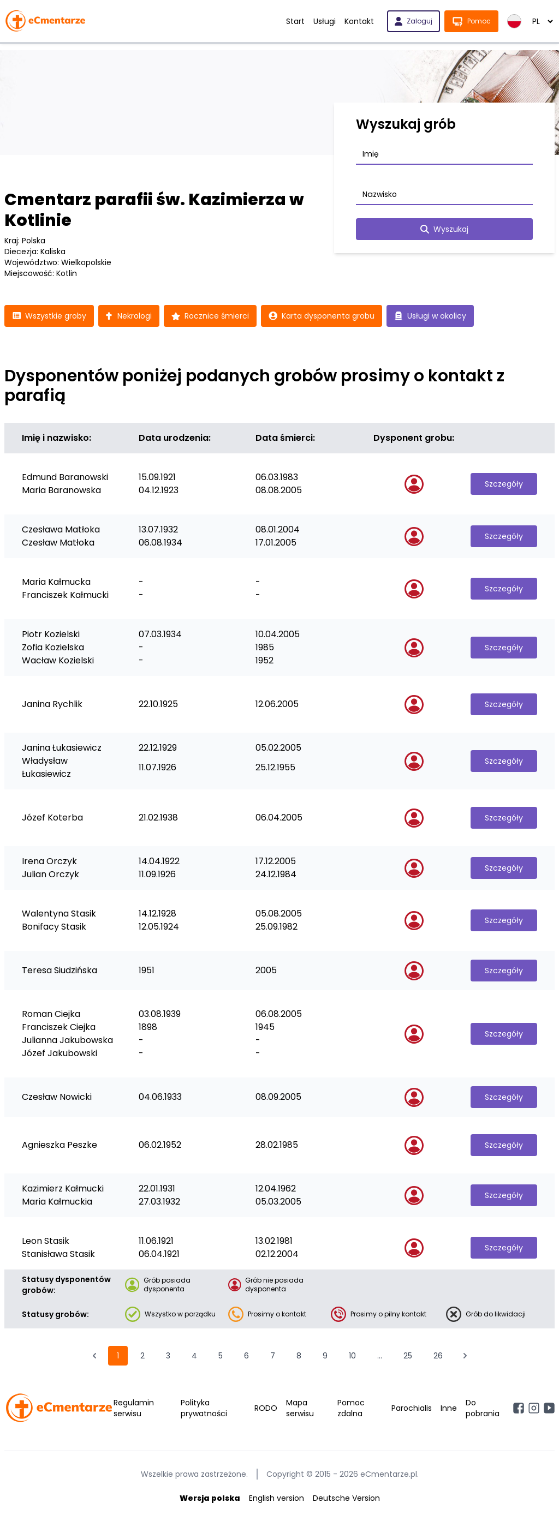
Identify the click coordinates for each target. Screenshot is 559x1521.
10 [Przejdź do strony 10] (352, 1355)
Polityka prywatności (204, 1408)
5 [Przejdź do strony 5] (220, 1355)
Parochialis (411, 1408)
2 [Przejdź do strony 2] (142, 1355)
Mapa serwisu (300, 1408)
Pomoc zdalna (351, 1408)
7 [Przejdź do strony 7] (272, 1355)
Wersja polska (210, 1498)
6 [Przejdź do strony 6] (246, 1355)
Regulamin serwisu (134, 1408)
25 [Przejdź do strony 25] (407, 1355)
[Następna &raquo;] (465, 1356)
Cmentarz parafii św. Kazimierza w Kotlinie (154, 210)
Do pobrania (482, 1408)
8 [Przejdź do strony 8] (298, 1355)
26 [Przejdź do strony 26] (438, 1355)
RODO (265, 1408)
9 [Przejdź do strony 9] (325, 1355)
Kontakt (359, 21)
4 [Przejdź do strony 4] (194, 1355)
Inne (449, 1408)
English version (276, 1498)
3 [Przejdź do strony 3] (168, 1355)
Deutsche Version (346, 1498)
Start (295, 21)
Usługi (324, 21)
